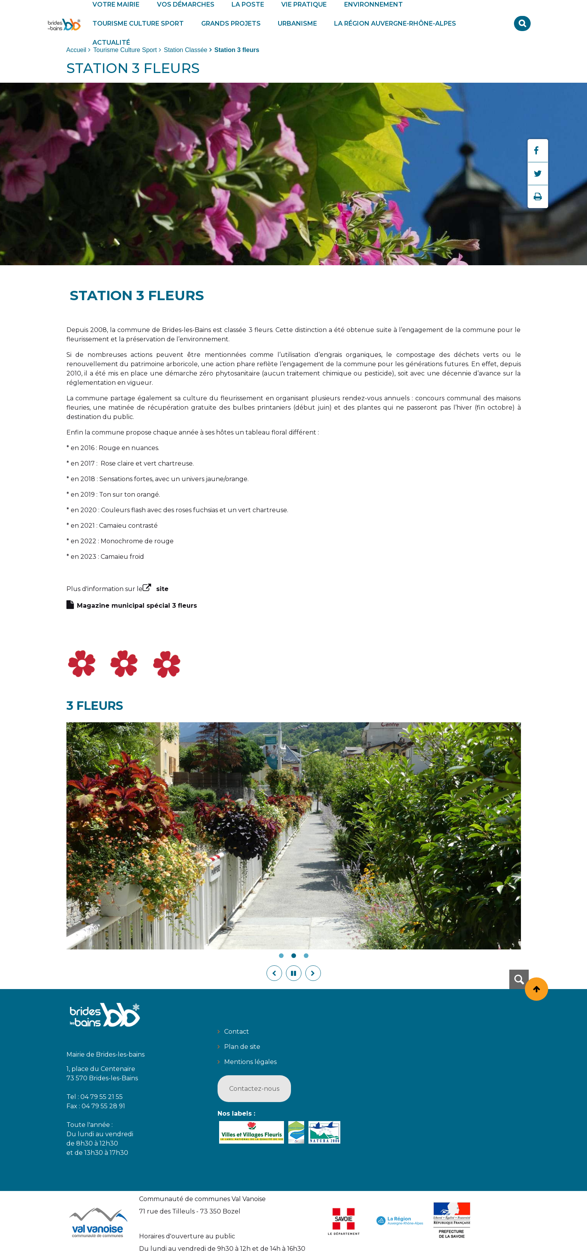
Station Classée (185, 50)
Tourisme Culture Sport (125, 50)
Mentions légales (250, 1062)
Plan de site (242, 1046)
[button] (138, 23)
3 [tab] (306, 955)
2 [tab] (293, 955)
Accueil (76, 50)
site (162, 589)
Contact (236, 1031)
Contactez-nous (254, 1088)
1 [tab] (281, 955)
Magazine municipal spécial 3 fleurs (137, 605)
